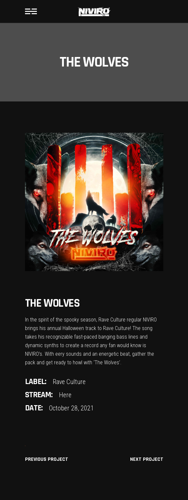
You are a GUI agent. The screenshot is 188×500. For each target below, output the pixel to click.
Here (65, 395)
